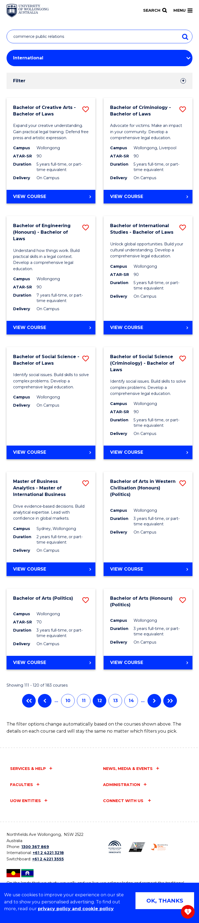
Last (170, 701)
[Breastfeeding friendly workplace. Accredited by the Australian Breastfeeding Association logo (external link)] (159, 847)
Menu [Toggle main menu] (182, 10)
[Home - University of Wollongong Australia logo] (28, 10)
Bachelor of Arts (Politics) (43, 598)
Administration (121, 784)
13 (115, 700)
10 (67, 700)
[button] (85, 109)
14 (131, 700)
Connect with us (123, 800)
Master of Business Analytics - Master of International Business (39, 488)
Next (154, 701)
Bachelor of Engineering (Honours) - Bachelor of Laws (42, 232)
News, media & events (128, 768)
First (29, 701)
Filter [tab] (19, 80)
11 (84, 700)
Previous (45, 701)
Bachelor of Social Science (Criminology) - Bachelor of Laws (142, 363)
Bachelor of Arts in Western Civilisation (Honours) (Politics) (143, 488)
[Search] (155, 10)
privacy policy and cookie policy (76, 908)
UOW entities (25, 800)
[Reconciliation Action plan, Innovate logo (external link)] (114, 847)
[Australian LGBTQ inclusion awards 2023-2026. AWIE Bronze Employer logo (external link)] (137, 847)
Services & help (28, 768)
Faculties (21, 784)
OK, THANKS (164, 900)
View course (42, 198)
